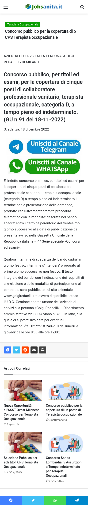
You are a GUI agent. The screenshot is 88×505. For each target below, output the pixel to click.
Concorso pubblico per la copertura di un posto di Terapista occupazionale (64, 410)
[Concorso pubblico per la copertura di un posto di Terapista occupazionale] (65, 390)
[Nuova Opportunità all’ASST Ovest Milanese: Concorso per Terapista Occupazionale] (23, 390)
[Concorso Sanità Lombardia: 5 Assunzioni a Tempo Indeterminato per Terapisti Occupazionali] (65, 442)
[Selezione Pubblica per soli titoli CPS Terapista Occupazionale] (23, 442)
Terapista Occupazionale (22, 24)
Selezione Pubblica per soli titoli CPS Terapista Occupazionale (21, 462)
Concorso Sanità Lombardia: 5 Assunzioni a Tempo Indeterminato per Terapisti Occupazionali (64, 466)
